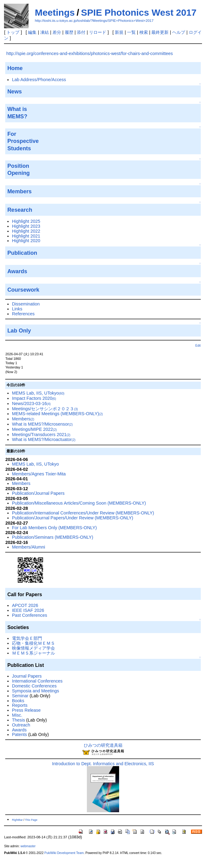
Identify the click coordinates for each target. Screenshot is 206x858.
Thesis (18, 720)
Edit (197, 345)
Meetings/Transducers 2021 (41, 434)
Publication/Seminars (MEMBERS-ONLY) (52, 537)
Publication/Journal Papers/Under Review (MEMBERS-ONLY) (72, 517)
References (23, 313)
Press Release (26, 710)
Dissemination (26, 303)
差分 (56, 32)
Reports (19, 705)
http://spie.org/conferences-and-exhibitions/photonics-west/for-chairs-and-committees (89, 53)
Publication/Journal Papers (38, 493)
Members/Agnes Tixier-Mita (39, 473)
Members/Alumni (28, 547)
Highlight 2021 (26, 236)
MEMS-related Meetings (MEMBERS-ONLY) (57, 413)
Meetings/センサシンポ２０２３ (45, 408)
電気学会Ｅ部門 (27, 638)
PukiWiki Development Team (64, 853)
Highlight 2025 (26, 221)
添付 (81, 32)
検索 (143, 32)
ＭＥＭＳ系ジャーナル (33, 653)
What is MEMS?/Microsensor (42, 424)
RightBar (17, 819)
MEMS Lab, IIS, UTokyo (38, 393)
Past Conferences (29, 615)
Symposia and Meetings (35, 690)
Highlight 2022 (26, 231)
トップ (12, 32)
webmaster (28, 846)
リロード (97, 32)
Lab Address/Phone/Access (39, 79)
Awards (19, 729)
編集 (32, 32)
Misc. (17, 715)
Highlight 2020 (26, 240)
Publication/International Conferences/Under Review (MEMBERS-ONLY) (83, 512)
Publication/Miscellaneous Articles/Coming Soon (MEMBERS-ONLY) (79, 503)
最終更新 (160, 32)
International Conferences (37, 681)
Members (23, 418)
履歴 (69, 32)
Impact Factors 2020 (34, 398)
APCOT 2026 (25, 605)
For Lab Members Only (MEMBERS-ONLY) (54, 527)
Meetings (55, 12)
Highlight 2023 (26, 226)
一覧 (131, 32)
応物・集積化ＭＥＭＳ (33, 643)
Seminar (20, 695)
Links (17, 308)
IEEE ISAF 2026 (28, 610)
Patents (19, 734)
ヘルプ (178, 32)
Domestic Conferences (34, 685)
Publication (22, 253)
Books (18, 700)
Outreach (21, 724)
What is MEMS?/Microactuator (44, 439)
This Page (31, 819)
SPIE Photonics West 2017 (138, 12)
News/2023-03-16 (31, 403)
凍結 (44, 32)
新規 (119, 32)
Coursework (23, 290)
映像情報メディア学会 (33, 648)
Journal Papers (27, 676)
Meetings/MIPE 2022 (34, 429)
